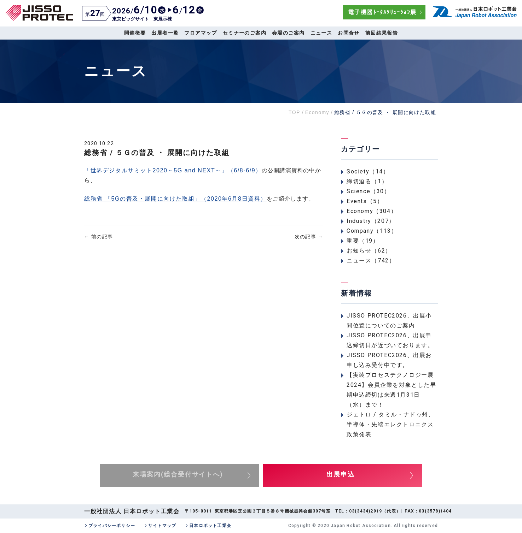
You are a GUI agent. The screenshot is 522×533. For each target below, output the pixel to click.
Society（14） (368, 171)
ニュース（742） (371, 260)
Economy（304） (372, 211)
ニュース (321, 33)
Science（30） (368, 191)
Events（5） (365, 201)
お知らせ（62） (369, 250)
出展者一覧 (165, 33)
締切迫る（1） (367, 181)
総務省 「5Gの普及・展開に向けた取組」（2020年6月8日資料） (175, 199)
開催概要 (135, 33)
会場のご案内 (288, 33)
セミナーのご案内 (244, 33)
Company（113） (372, 230)
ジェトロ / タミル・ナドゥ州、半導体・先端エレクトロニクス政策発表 (391, 424)
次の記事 (309, 236)
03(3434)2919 (365, 511)
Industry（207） (371, 221)
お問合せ (349, 33)
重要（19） (363, 240)
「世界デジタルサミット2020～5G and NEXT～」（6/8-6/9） (173, 170)
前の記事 (98, 236)
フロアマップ (200, 33)
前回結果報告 (381, 33)
